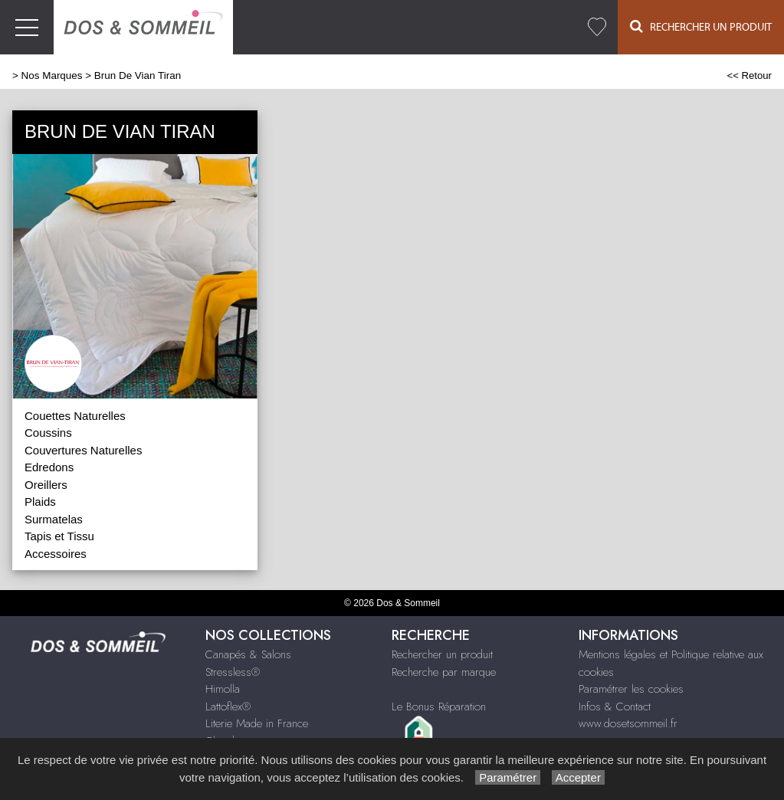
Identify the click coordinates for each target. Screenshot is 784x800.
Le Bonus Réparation (439, 706)
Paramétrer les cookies (631, 688)
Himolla (222, 688)
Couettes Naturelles (75, 415)
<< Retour (749, 75)
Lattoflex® (228, 706)
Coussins (48, 432)
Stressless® (232, 672)
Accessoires (56, 553)
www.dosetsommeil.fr (628, 723)
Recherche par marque (444, 672)
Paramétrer (508, 777)
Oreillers (46, 484)
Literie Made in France (256, 723)
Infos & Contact (615, 706)
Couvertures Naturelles (83, 450)
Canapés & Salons (248, 654)
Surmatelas (54, 519)
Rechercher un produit (442, 654)
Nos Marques (52, 75)
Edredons (49, 467)
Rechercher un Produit (701, 26)
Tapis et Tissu (59, 536)
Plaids (40, 501)
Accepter (578, 777)
